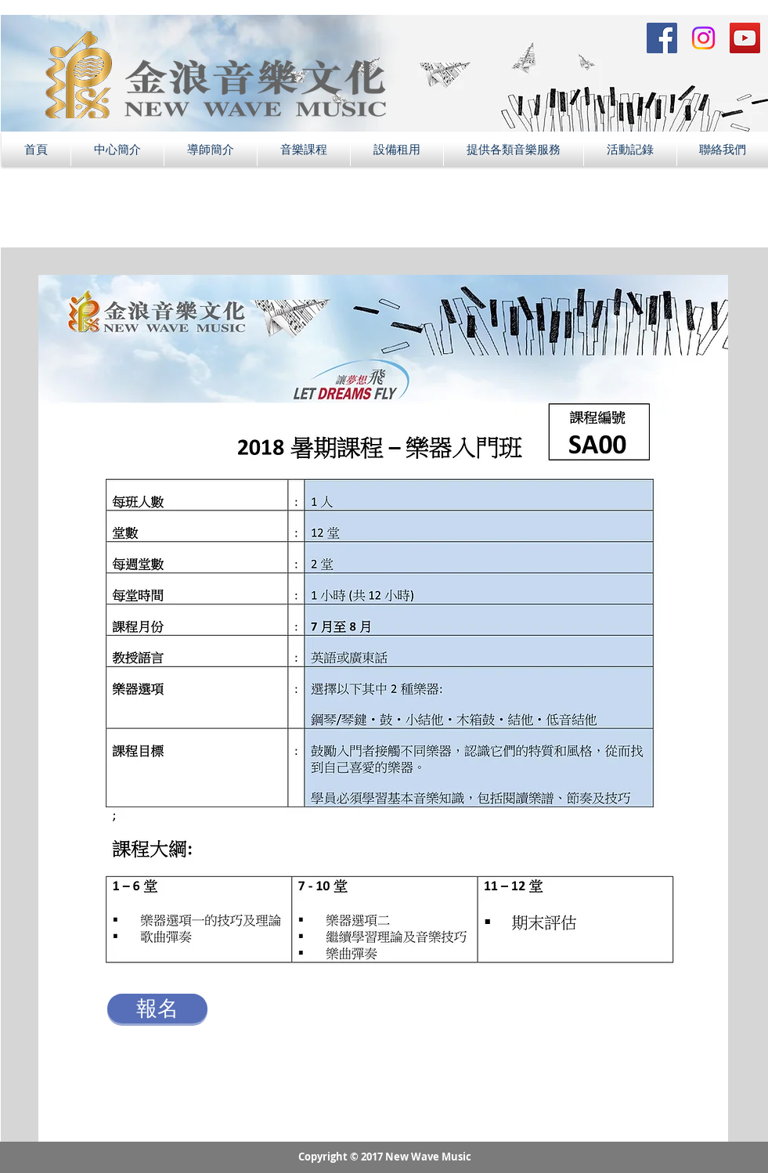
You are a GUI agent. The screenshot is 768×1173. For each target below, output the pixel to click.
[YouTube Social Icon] (745, 38)
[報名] (157, 1008)
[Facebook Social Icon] (662, 38)
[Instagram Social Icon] (703, 38)
